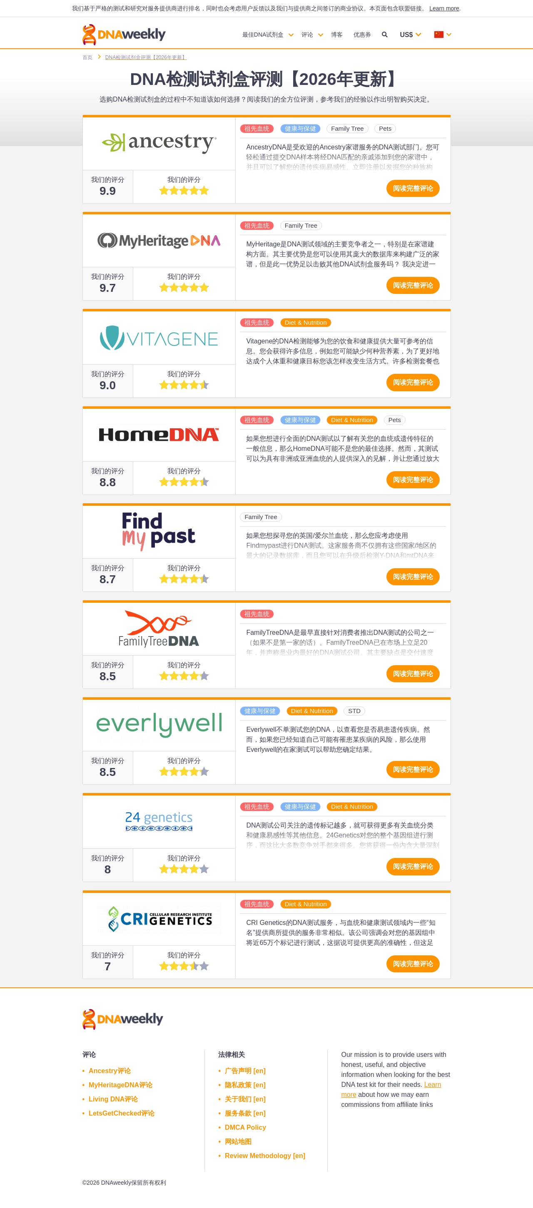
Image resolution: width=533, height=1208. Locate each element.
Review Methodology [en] (265, 1155)
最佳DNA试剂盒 (263, 34)
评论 (307, 34)
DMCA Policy (245, 1127)
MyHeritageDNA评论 (120, 1085)
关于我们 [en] (245, 1099)
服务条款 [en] (245, 1113)
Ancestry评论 (109, 1070)
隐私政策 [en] (245, 1085)
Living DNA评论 (113, 1099)
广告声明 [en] (245, 1070)
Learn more (444, 8)
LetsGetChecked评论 (121, 1113)
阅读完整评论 (413, 188)
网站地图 (238, 1141)
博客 (337, 34)
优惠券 (362, 34)
